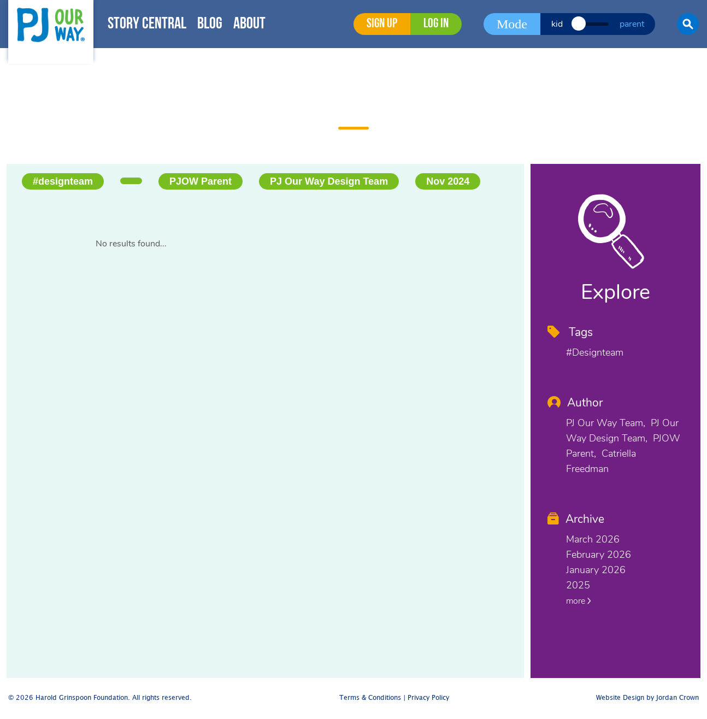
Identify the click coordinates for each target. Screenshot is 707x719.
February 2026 (598, 554)
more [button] (578, 601)
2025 (578, 585)
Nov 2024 (447, 181)
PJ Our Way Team (604, 422)
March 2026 (593, 539)
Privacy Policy (428, 698)
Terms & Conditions (370, 698)
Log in (436, 24)
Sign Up (382, 24)
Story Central (147, 24)
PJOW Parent (200, 181)
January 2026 (596, 569)
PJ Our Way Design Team (329, 181)
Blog (209, 24)
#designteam (63, 181)
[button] (688, 24)
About (249, 24)
